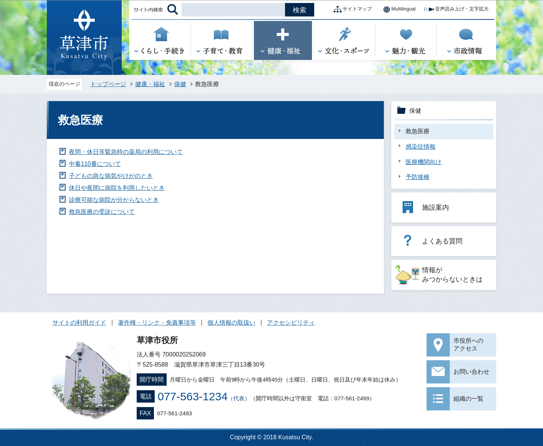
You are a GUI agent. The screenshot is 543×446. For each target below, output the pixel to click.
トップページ (108, 84)
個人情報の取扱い (231, 322)
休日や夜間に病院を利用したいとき (117, 188)
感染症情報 (421, 146)
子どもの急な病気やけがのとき (111, 176)
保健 (180, 84)
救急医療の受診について (102, 212)
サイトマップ (351, 9)
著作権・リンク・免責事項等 (157, 322)
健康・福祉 (150, 84)
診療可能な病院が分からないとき (114, 200)
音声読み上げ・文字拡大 (456, 9)
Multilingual (397, 9)
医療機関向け (424, 162)
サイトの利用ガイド (79, 322)
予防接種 (418, 177)
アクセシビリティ (291, 322)
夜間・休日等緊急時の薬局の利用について (126, 152)
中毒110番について (95, 164)
